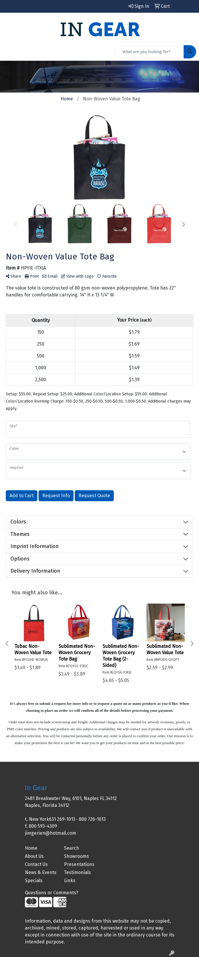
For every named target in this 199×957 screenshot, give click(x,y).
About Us (34, 856)
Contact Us (36, 864)
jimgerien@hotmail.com (50, 833)
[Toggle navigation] (9, 52)
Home (31, 848)
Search (71, 848)
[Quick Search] (149, 51)
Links (69, 880)
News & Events (40, 872)
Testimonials (77, 872)
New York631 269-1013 (52, 819)
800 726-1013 (92, 819)
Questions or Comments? (51, 892)
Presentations (79, 864)
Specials (34, 880)
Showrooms (76, 856)
